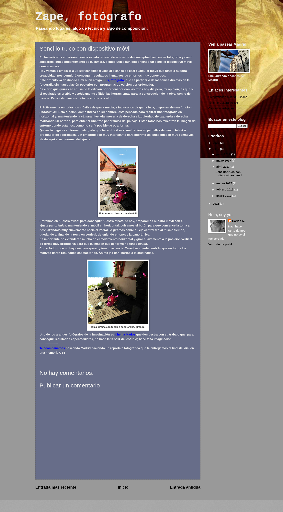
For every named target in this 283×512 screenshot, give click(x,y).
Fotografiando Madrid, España (227, 97)
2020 (216, 142)
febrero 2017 (225, 189)
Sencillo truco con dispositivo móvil (229, 173)
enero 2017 (224, 195)
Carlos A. (238, 221)
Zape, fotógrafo (88, 17)
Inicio (123, 487)
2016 (216, 203)
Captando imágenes (221, 108)
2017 (216, 149)
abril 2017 (223, 166)
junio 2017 (223, 154)
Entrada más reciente (55, 487)
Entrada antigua (185, 487)
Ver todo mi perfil (220, 244)
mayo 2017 (224, 160)
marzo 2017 (224, 183)
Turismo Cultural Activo (223, 102)
